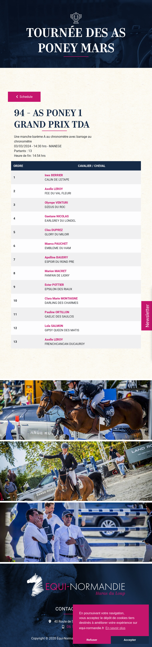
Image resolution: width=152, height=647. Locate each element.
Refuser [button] (91, 639)
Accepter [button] (130, 639)
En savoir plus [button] (115, 628)
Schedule (24, 96)
